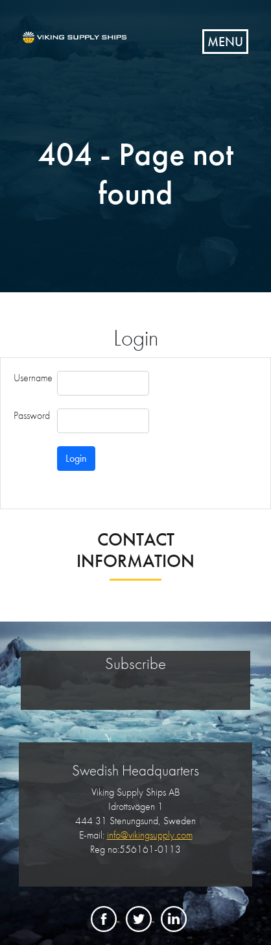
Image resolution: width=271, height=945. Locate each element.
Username (33, 377)
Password (32, 415)
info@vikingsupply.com (150, 835)
